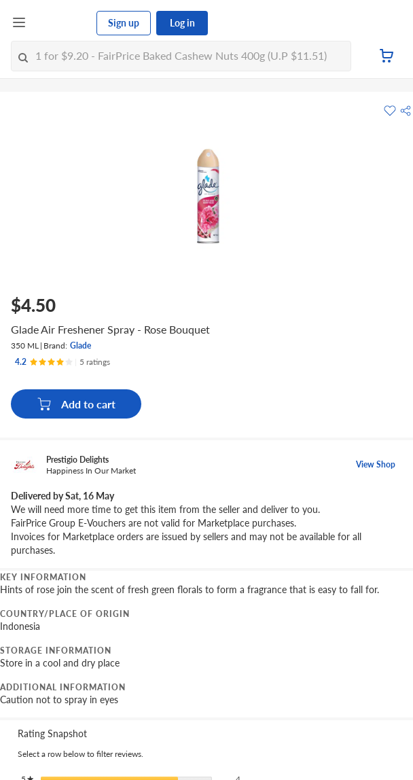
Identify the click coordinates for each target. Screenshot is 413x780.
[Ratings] (62, 362)
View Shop (375, 464)
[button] (405, 110)
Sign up (123, 23)
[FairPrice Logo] (62, 23)
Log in (182, 23)
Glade (80, 345)
